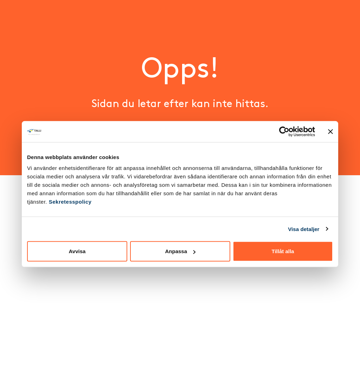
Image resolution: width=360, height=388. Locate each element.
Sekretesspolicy (70, 202)
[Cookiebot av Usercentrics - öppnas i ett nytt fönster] (284, 131)
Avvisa (77, 251)
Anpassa (180, 251)
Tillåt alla (283, 251)
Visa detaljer (303, 229)
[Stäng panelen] (330, 131)
